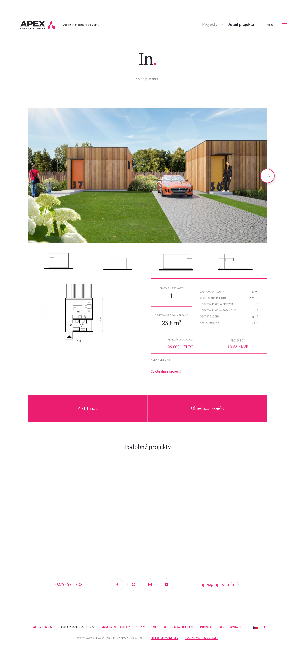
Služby (140, 625)
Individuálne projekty (115, 625)
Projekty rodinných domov (77, 625)
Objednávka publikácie (179, 625)
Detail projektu (240, 24)
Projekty (209, 24)
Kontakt (235, 625)
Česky (260, 625)
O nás (154, 625)
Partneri (205, 625)
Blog (221, 625)
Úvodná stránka (42, 625)
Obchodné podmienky (164, 636)
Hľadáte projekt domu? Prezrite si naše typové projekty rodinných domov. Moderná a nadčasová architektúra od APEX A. (37, 25)
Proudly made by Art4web (201, 636)
